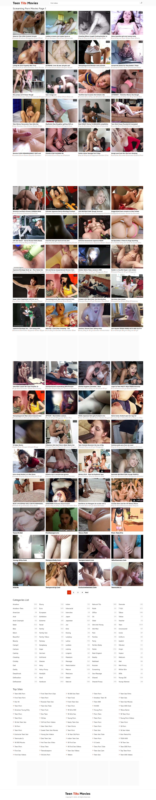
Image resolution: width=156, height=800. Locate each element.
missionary (135, 301)
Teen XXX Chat (125, 706)
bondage (34, 301)
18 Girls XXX (72, 710)
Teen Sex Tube (46, 706)
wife (131, 673)
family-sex (51, 632)
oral (92, 67)
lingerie (66, 126)
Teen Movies (25, 3)
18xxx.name (124, 710)
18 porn (17, 726)
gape (51, 649)
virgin (131, 649)
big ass (136, 505)
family (51, 628)
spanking (69, 242)
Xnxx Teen (45, 746)
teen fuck (44, 710)
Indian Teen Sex (73, 738)
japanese (64, 213)
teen (36, 38)
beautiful (25, 636)
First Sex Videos (20, 755)
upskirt (131, 640)
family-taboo (51, 636)
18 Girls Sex (72, 714)
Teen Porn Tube (99, 746)
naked (78, 677)
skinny (30, 126)
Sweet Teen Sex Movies (49, 730)
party (104, 640)
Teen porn (124, 722)
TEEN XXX (124, 738)
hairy (123, 301)
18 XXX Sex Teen (73, 694)
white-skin (131, 669)
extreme (51, 620)
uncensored (131, 628)
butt (142, 155)
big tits (81, 38)
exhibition (51, 616)
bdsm (59, 67)
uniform (131, 636)
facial (51, 624)
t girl (48, 38)
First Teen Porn (20, 698)
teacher (131, 620)
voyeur (131, 653)
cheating (25, 657)
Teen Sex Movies (126, 702)
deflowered (25, 681)
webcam (131, 657)
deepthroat (25, 673)
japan (75, 213)
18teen (70, 755)
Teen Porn (18, 714)
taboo (131, 612)
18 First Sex (72, 742)
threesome (125, 505)
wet (131, 661)
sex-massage (104, 673)
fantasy (51, 640)
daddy (25, 669)
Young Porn (72, 718)
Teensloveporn (46, 750)
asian (26, 155)
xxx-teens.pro (125, 734)
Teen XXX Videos (126, 755)
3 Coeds (97, 742)
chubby (25, 661)
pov (124, 38)
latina (78, 640)
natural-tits (104, 604)
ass (59, 38)
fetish (139, 67)
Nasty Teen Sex (73, 722)
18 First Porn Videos (48, 722)
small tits (130, 213)
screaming (104, 669)
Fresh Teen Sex (73, 702)
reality (108, 67)
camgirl (25, 645)
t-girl (131, 608)
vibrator (131, 645)
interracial (78, 608)
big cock (119, 38)
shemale (131, 604)
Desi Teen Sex (46, 738)
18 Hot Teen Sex (20, 722)
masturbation (67, 330)
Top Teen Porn (125, 750)
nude (104, 608)
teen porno (72, 726)
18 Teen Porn (125, 714)
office (104, 612)
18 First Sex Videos (74, 746)
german (51, 653)
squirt (70, 67)
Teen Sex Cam (99, 750)
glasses (51, 661)
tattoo (131, 616)
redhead (104, 661)
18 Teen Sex (124, 742)
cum (113, 38)
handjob (51, 673)
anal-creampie (25, 620)
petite (36, 126)
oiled (104, 620)
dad (25, 665)
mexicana (78, 673)
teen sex (70, 97)
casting (25, 653)
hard (41, 38)
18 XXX (96, 706)
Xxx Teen (44, 714)
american (25, 612)
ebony (51, 604)
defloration (25, 677)
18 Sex (43, 718)
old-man (104, 628)
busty (81, 330)
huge (36, 447)
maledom (78, 657)
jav (78, 624)
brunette (122, 155)
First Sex (18, 750)
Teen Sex (97, 730)
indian (78, 604)
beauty (25, 640)
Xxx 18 (17, 702)
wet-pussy (131, 665)
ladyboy (78, 636)
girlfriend (51, 657)
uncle (131, 632)
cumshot (49, 67)
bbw (25, 628)
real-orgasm (104, 653)
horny (138, 38)
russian (104, 665)
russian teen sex (47, 702)
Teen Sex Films (125, 694)
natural (63, 242)
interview (78, 612)
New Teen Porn (46, 726)
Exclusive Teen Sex (21, 734)
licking (78, 649)
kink (78, 628)
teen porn (18, 706)
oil (104, 616)
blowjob (16, 38)
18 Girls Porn (45, 755)
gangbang (51, 645)
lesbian (78, 645)
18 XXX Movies (20, 742)
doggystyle (30, 38)
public (102, 418)
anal (26, 67)
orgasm (65, 67)
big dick (87, 38)
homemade (69, 38)
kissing (78, 632)
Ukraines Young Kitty (22, 710)
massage (78, 661)
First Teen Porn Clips (48, 694)
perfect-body (104, 645)
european (51, 612)
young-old (131, 677)
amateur (53, 38)
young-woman (131, 681)
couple (42, 67)
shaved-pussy (104, 681)
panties (104, 636)
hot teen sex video (48, 742)
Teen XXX (97, 702)
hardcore (22, 38)
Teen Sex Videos (73, 750)
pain (24, 301)
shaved (104, 677)
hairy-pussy (51, 669)
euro (51, 608)
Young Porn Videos (127, 718)
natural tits (105, 126)
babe (128, 38)
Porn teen (97, 714)
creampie (98, 38)
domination (130, 155)
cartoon (25, 649)
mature (78, 669)
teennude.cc (19, 738)
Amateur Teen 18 (100, 698)
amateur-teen (25, 608)
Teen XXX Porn (20, 694)
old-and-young (104, 624)
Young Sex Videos (47, 734)
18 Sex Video (125, 730)
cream (75, 242)
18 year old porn (73, 734)
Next (86, 592)
